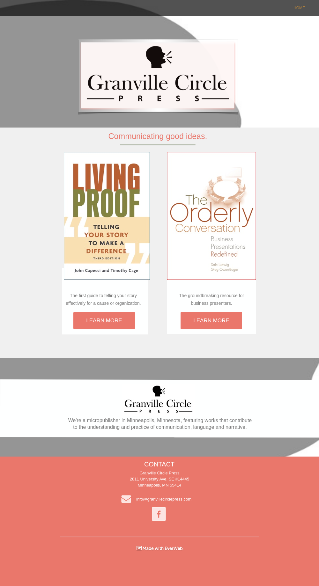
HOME (299, 8)
